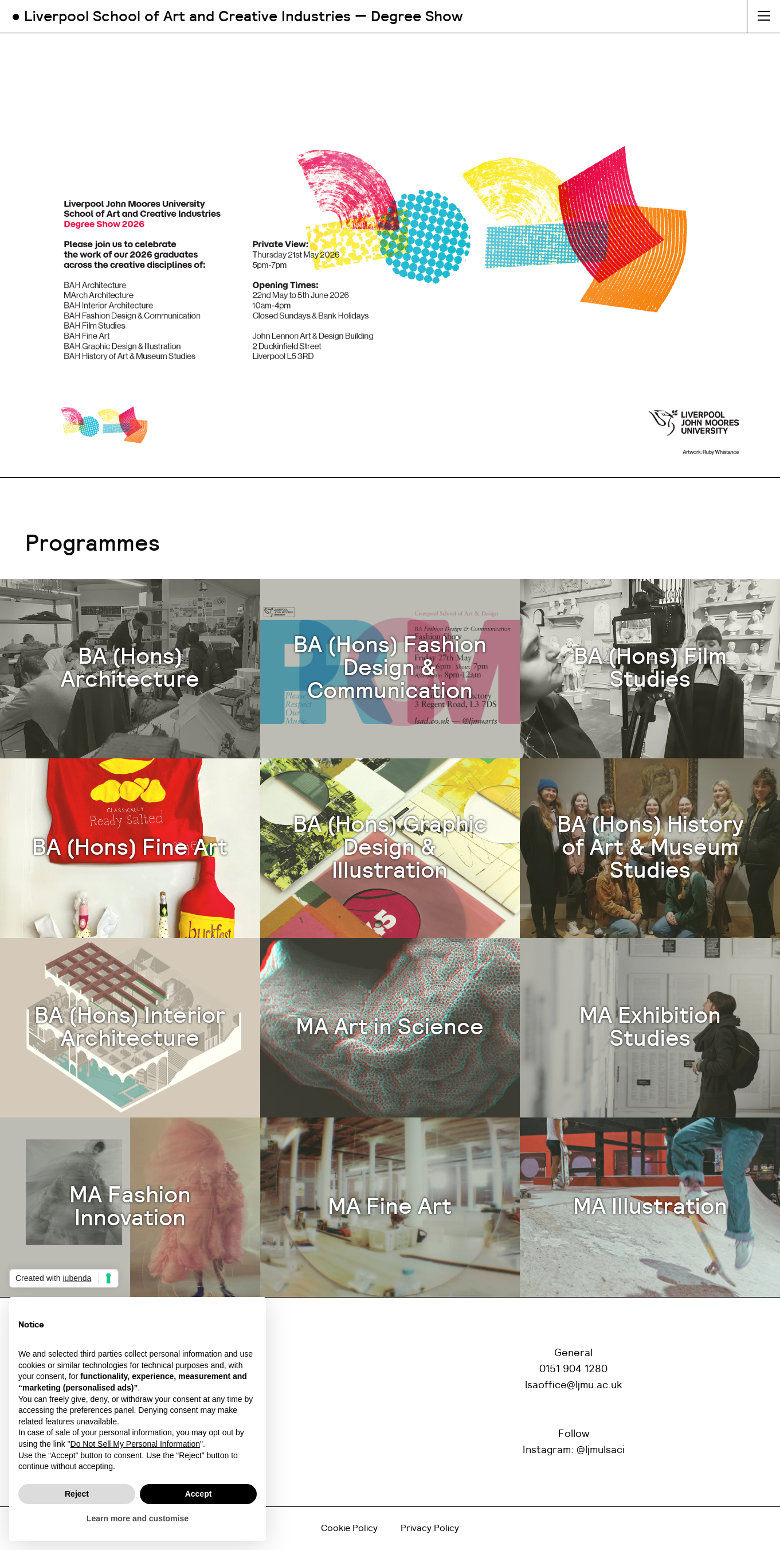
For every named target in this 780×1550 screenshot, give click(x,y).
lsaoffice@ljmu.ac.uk (573, 1385)
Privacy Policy (430, 1528)
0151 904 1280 (573, 1369)
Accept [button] (198, 1493)
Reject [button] (77, 1493)
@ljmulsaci (601, 1450)
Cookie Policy (349, 1528)
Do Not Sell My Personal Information (135, 1443)
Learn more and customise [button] (138, 1518)
